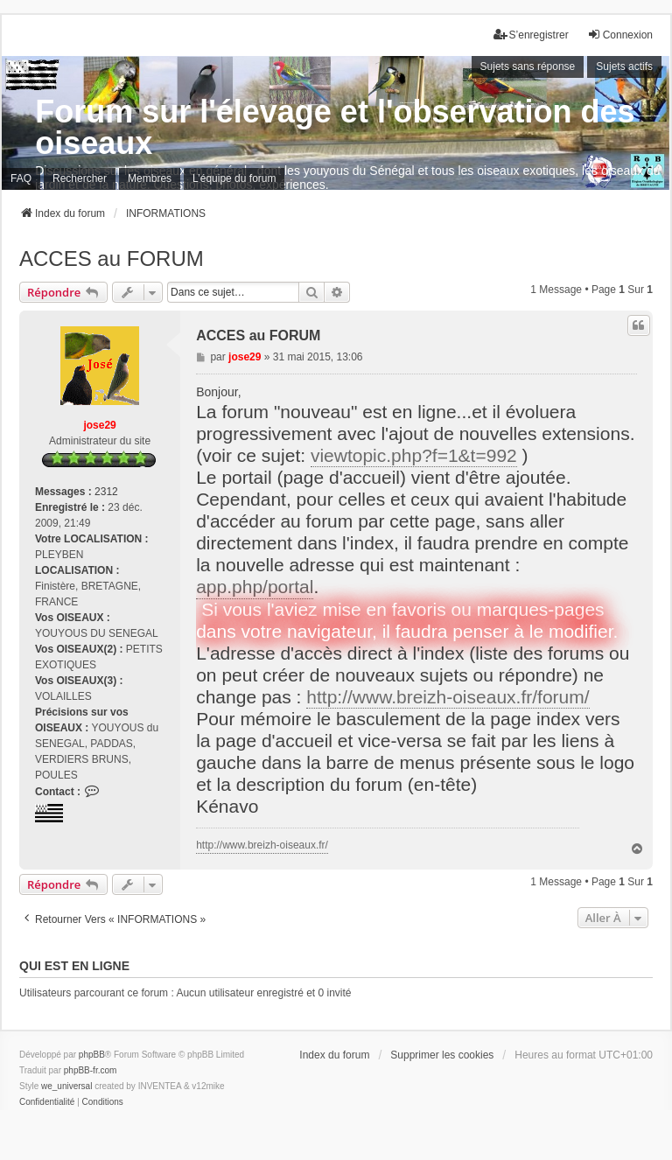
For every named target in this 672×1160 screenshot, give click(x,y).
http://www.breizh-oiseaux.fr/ (262, 845)
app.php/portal (254, 587)
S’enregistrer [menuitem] (531, 34)
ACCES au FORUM (111, 258)
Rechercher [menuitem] (79, 178)
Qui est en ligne (74, 966)
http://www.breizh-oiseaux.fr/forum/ (447, 697)
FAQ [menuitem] (21, 178)
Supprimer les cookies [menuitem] (442, 1055)
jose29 (99, 425)
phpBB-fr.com (90, 1070)
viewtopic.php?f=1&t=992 (414, 455)
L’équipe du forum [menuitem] (234, 178)
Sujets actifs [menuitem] (624, 66)
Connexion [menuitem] (620, 34)
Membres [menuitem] (150, 178)
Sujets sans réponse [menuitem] (528, 66)
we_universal (66, 1086)
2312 (106, 492)
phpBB (92, 1054)
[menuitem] (46, 1102)
